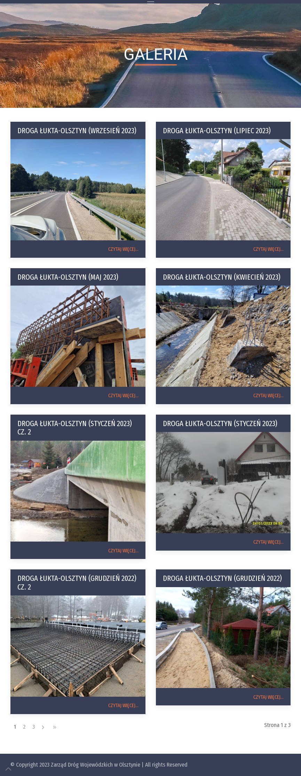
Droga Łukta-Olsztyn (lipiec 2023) (217, 130)
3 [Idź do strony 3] (33, 726)
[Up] (8, 769)
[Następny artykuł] (43, 727)
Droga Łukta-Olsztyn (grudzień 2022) (222, 578)
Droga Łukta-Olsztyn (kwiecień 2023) (221, 277)
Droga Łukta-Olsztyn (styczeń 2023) (220, 423)
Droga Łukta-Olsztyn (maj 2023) (67, 277)
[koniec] (55, 727)
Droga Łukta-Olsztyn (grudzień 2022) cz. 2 (76, 582)
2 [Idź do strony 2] (24, 726)
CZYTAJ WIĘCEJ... (123, 249)
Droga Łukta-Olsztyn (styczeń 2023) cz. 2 (74, 428)
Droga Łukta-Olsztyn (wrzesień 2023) (76, 130)
